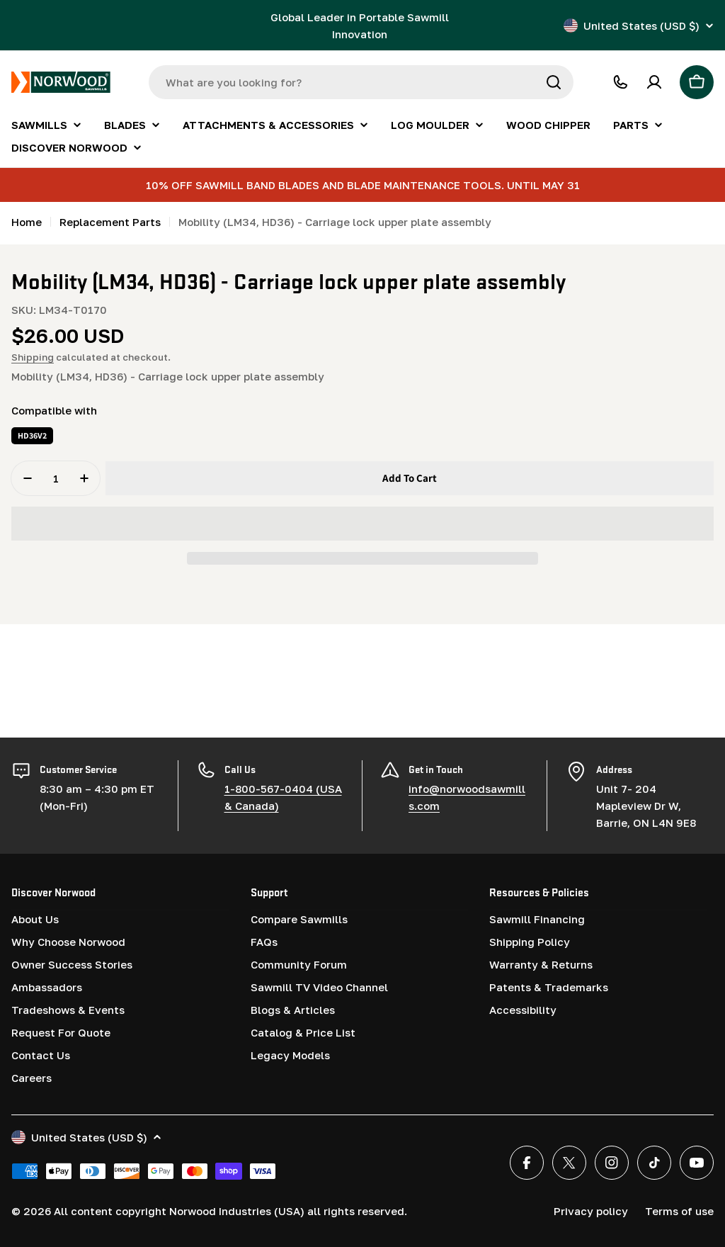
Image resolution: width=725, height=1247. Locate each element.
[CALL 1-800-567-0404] (620, 82)
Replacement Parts (110, 221)
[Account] (654, 82)
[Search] (553, 82)
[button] (362, 524)
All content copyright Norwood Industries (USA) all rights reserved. (230, 1210)
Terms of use (679, 1210)
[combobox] (361, 82)
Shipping (32, 357)
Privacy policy (591, 1210)
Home (26, 221)
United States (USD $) (639, 25)
